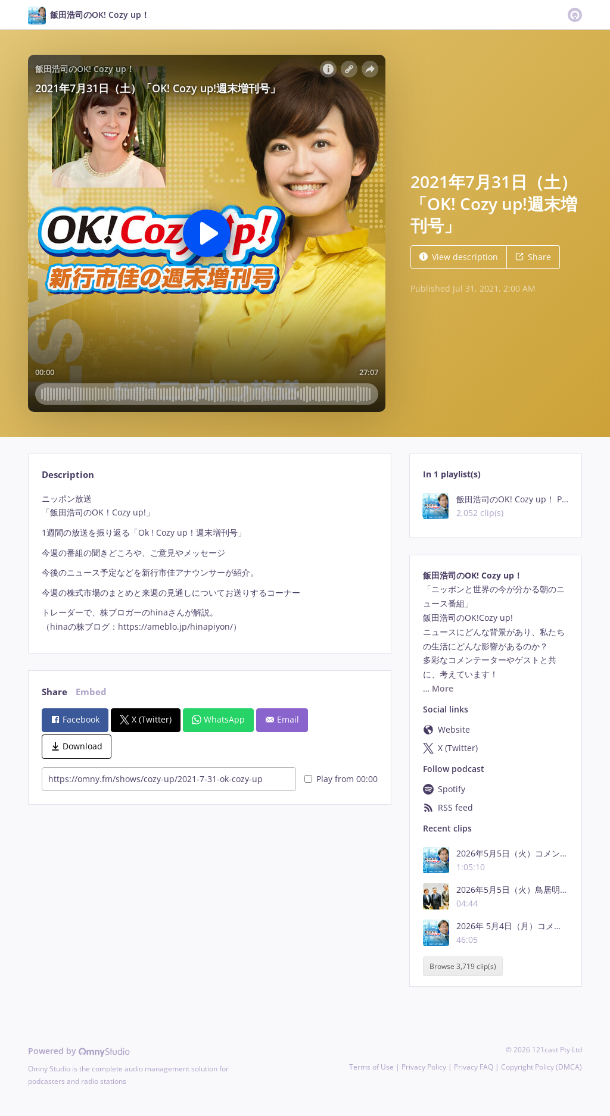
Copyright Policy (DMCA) (541, 1067)
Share (533, 256)
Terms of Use (371, 1067)
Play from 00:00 (341, 778)
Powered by (79, 1050)
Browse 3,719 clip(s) (463, 966)
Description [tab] (68, 474)
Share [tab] (54, 692)
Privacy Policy (424, 1067)
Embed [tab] (91, 692)
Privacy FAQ (473, 1067)
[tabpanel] (209, 563)
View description (458, 256)
